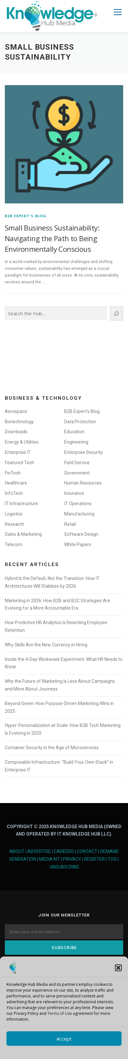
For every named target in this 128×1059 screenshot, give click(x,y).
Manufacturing (79, 513)
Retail (70, 524)
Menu (117, 12)
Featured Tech (19, 462)
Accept (64, 1038)
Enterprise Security (83, 452)
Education (74, 431)
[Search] (116, 313)
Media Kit (49, 859)
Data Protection (80, 421)
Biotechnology (19, 421)
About (17, 851)
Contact (87, 851)
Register (94, 859)
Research (14, 524)
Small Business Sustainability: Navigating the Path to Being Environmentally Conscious (52, 238)
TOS (112, 859)
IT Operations (78, 503)
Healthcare (16, 482)
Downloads (16, 431)
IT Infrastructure (21, 503)
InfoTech (14, 493)
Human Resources (83, 482)
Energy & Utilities (22, 442)
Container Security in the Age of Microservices (52, 747)
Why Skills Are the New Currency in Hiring (46, 644)
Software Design (81, 534)
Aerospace (16, 411)
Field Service (77, 462)
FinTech (13, 473)
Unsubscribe (64, 866)
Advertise (39, 851)
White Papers (77, 544)
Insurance (74, 493)
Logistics (14, 513)
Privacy (72, 859)
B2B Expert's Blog (25, 215)
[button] (118, 968)
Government (77, 473)
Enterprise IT (18, 452)
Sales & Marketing (23, 534)
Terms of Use (59, 1013)
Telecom (14, 544)
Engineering (76, 442)
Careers (64, 851)
